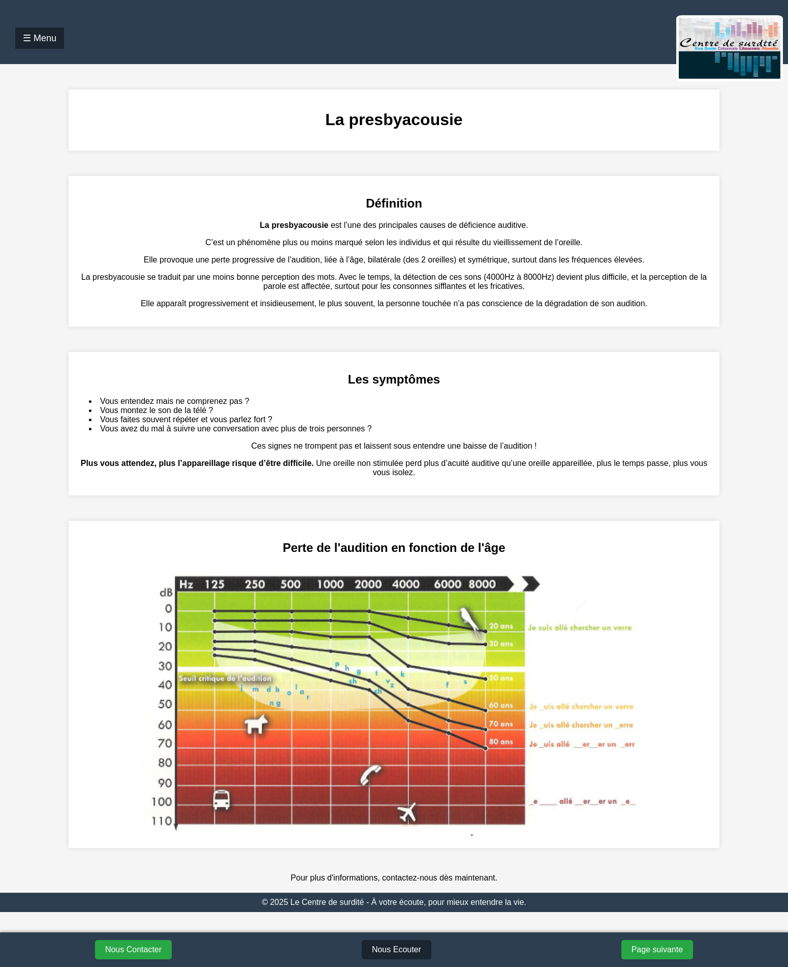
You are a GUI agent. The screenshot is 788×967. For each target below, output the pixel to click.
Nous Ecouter (396, 949)
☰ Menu (39, 38)
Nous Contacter (133, 949)
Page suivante (657, 949)
